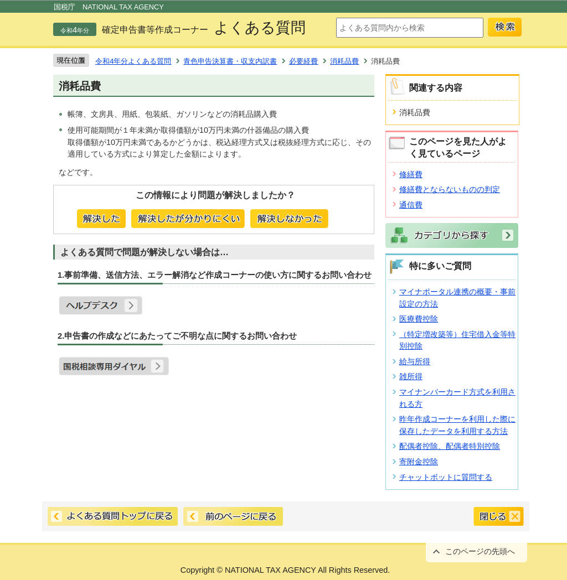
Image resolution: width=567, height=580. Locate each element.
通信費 (410, 204)
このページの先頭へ (480, 551)
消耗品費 (344, 61)
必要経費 (303, 61)
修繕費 (410, 174)
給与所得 (414, 361)
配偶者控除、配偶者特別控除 (449, 446)
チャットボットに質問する (445, 477)
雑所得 (410, 376)
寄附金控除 (418, 461)
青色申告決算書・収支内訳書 (230, 61)
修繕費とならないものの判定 (449, 189)
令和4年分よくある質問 (133, 61)
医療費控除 (418, 318)
